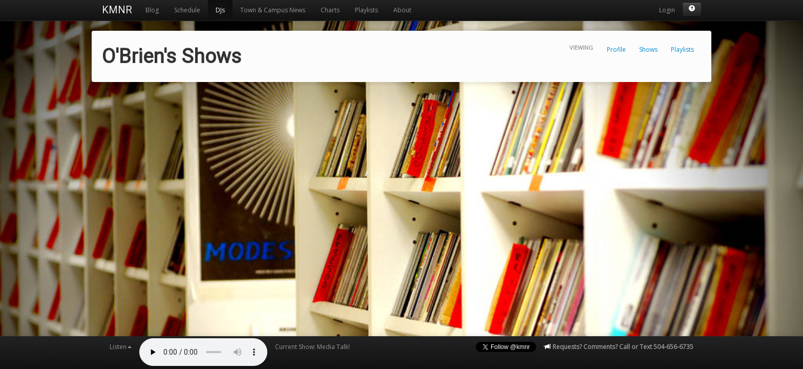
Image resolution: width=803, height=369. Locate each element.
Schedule (187, 10)
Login (667, 10)
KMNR (117, 10)
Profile (616, 49)
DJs (220, 10)
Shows (648, 49)
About (402, 10)
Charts (330, 10)
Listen (121, 346)
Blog (152, 10)
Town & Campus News (272, 10)
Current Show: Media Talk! (312, 346)
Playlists (366, 10)
